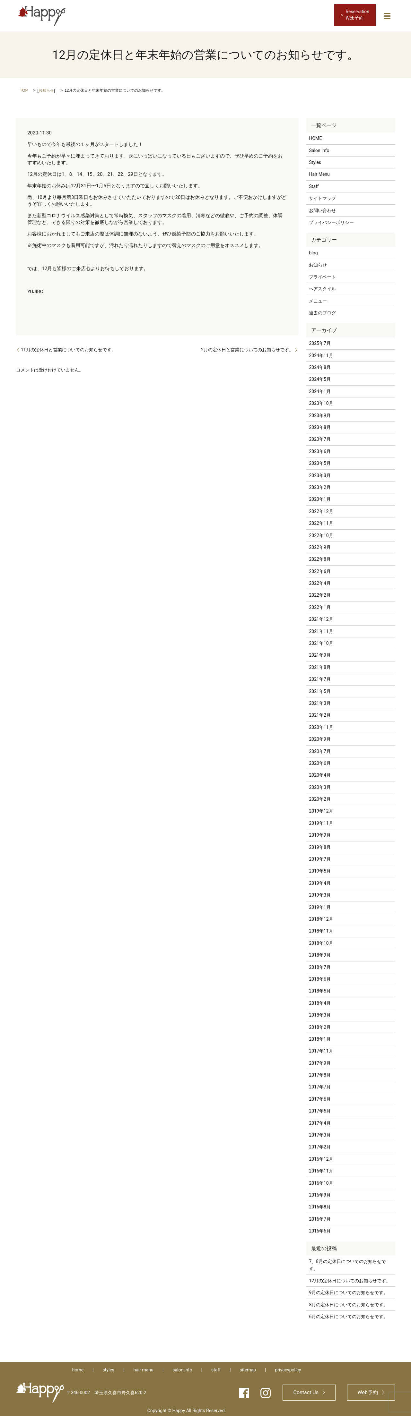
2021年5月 (319, 688)
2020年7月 (319, 748)
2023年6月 (319, 448)
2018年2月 (319, 1024)
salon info (182, 1367)
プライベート (322, 274)
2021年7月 (319, 676)
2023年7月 (319, 436)
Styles (315, 160)
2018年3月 (319, 1012)
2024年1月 (319, 389)
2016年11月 (321, 1168)
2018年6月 (319, 976)
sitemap (248, 1367)
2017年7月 (319, 1084)
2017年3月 (319, 1132)
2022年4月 (319, 581)
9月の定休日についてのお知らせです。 (348, 1290)
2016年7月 (319, 1216)
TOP (24, 88)
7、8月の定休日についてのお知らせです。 (347, 1263)
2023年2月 (319, 485)
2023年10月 (321, 401)
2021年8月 (319, 664)
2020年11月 (321, 724)
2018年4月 (319, 1000)
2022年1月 (319, 605)
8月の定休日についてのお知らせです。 (348, 1302)
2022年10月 (321, 532)
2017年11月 (321, 1048)
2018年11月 (321, 928)
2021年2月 (319, 712)
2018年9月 (319, 952)
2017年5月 (319, 1108)
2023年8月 (319, 425)
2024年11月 (321, 352)
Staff (314, 184)
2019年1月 (319, 904)
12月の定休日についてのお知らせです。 (349, 1278)
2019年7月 (319, 856)
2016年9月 (319, 1192)
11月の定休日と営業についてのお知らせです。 (68, 347)
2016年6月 (319, 1228)
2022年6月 (319, 568)
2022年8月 (319, 556)
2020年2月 (319, 796)
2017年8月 (319, 1072)
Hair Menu (319, 172)
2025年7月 (319, 341)
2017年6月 (319, 1096)
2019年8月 (319, 844)
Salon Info (319, 147)
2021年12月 (321, 616)
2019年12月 (321, 808)
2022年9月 (319, 545)
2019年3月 (319, 892)
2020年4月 (319, 772)
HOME (315, 136)
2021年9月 (319, 652)
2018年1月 (319, 1036)
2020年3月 (319, 784)
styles (108, 1367)
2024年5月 (319, 377)
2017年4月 (319, 1120)
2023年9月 (319, 412)
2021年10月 (321, 641)
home (77, 1367)
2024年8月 (319, 365)
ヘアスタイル (322, 286)
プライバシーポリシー (331, 220)
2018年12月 (321, 916)
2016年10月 (321, 1180)
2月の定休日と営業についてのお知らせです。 (247, 347)
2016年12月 (321, 1156)
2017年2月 (319, 1144)
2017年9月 (319, 1060)
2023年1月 (319, 496)
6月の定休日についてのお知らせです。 (348, 1314)
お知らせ (46, 88)
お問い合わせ (322, 207)
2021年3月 (319, 701)
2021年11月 (321, 628)
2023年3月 (319, 472)
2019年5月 (319, 868)
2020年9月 (319, 736)
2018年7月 (319, 964)
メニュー (318, 298)
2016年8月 (319, 1204)
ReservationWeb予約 (357, 15)
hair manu (143, 1367)
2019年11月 (321, 820)
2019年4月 (319, 880)
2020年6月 (319, 760)
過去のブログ (322, 310)
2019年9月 (319, 832)
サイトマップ (322, 196)
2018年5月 (319, 988)
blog (313, 250)
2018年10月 (321, 940)
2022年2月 (319, 592)
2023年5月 (319, 461)
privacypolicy (288, 1367)
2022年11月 (321, 521)
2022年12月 (321, 508)
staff (216, 1367)
